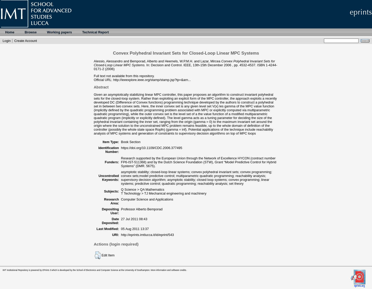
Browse (31, 32)
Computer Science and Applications (147, 199)
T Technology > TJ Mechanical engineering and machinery (163, 193)
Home (9, 32)
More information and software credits (168, 270)
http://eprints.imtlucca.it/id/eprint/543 (147, 235)
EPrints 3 (46, 270)
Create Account (25, 41)
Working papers (59, 32)
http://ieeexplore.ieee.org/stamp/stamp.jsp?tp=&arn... (152, 80)
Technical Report (95, 32)
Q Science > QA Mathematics (142, 189)
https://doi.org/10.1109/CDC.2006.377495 (151, 148)
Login (7, 41)
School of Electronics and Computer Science (97, 270)
